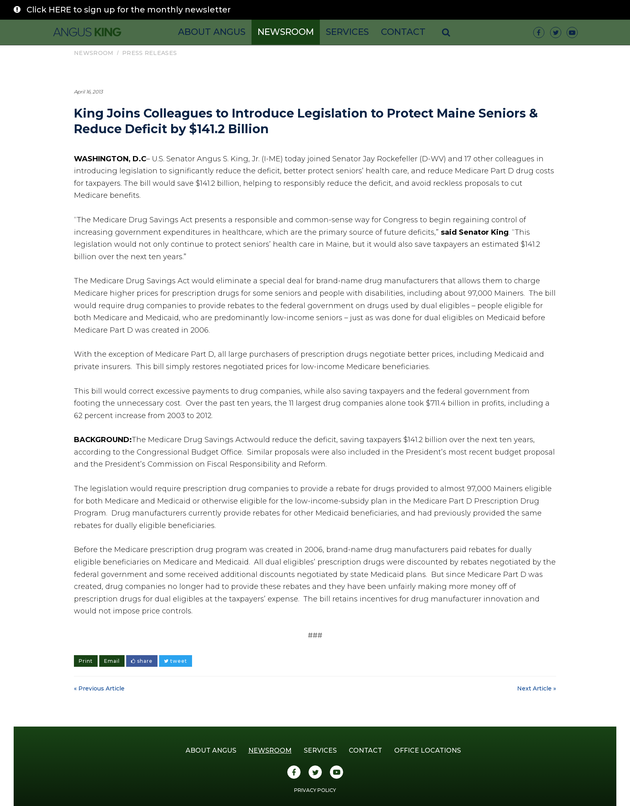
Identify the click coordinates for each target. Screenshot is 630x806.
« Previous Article (99, 688)
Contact (403, 31)
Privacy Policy (315, 790)
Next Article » (536, 688)
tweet (175, 661)
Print (86, 661)
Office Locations (427, 750)
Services (347, 31)
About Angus (211, 31)
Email (112, 661)
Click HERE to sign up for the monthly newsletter (129, 9)
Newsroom (286, 31)
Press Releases (149, 53)
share (142, 661)
